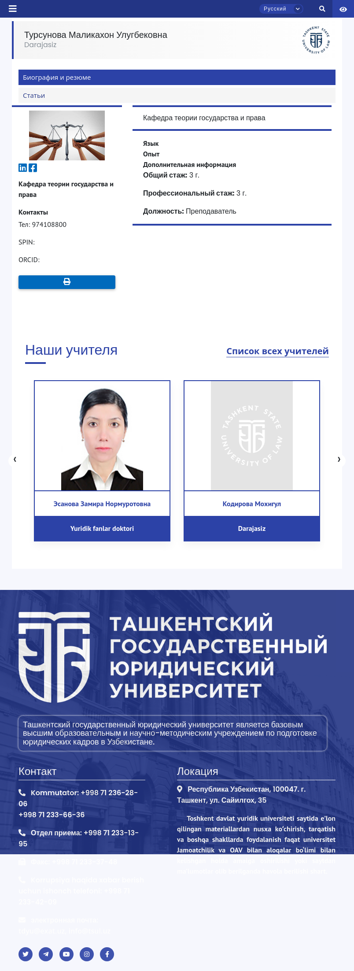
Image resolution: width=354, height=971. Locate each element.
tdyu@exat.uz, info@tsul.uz (64, 931)
